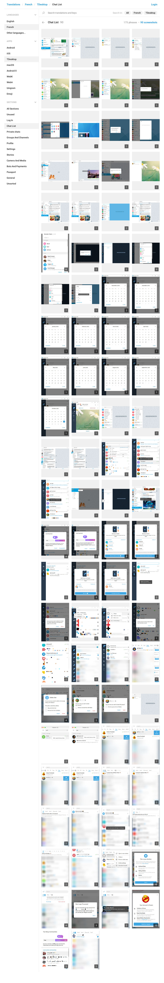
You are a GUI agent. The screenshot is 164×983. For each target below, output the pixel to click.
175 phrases (130, 22)
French (28, 4)
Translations (13, 4)
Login (154, 4)
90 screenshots (148, 22)
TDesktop (42, 4)
